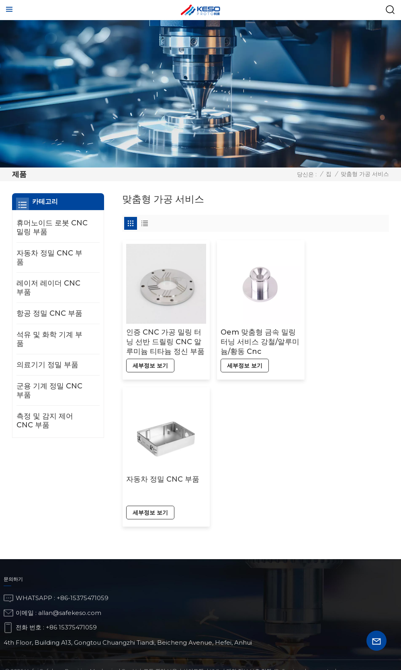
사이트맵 (193, 643)
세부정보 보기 (150, 362)
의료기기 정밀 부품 (47, 364)
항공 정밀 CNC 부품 (49, 313)
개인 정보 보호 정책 (249, 643)
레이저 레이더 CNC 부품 (48, 287)
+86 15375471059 (71, 599)
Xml (215, 643)
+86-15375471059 (82, 570)
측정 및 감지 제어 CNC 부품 (44, 420)
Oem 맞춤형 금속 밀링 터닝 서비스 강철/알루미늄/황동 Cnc (255, 339)
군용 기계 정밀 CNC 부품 (49, 390)
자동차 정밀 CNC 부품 (345, 329)
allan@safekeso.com (69, 584)
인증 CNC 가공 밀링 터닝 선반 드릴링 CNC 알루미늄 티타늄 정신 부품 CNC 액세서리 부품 (163, 339)
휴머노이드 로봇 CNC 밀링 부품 (52, 227)
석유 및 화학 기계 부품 (49, 339)
